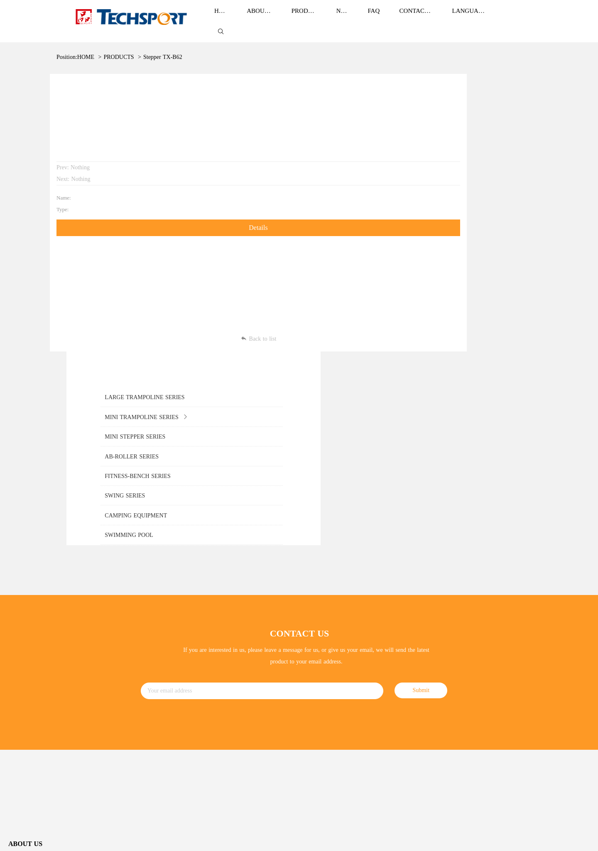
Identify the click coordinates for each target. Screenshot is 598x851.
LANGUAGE (469, 17)
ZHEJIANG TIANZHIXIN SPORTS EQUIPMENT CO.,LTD (90, 839)
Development (23, 665)
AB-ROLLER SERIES (181, 668)
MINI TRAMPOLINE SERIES (191, 635)
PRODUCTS (118, 49)
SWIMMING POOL (178, 736)
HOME (85, 49)
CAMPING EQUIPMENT (185, 719)
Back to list (231, 321)
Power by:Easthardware (567, 838)
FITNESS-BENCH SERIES (187, 685)
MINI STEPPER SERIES (184, 652)
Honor (15, 649)
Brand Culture (25, 632)
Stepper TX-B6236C (167, 49)
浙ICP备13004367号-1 (180, 839)
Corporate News (318, 618)
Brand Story (22, 615)
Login (533, 838)
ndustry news (316, 635)
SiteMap (515, 838)
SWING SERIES (174, 702)
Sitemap (579, 808)
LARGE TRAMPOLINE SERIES (193, 618)
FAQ (304, 652)
